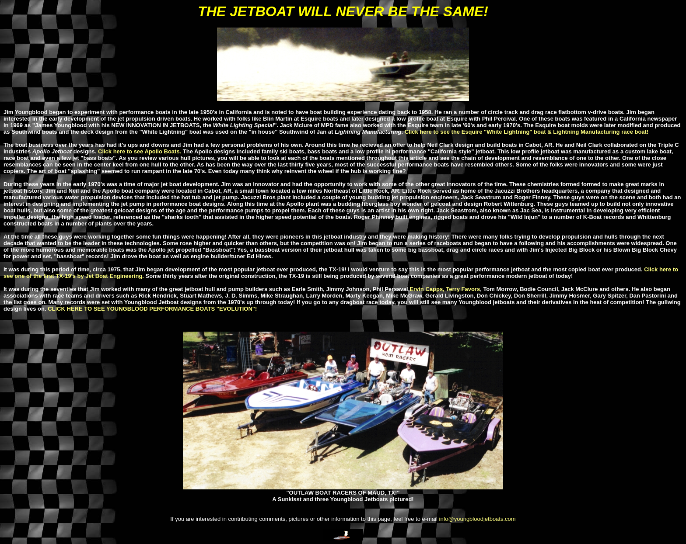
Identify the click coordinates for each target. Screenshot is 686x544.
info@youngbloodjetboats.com (477, 519)
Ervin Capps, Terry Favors (445, 289)
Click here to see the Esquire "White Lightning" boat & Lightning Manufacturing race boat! (527, 131)
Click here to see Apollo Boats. (139, 151)
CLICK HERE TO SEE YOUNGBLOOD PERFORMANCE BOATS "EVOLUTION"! (152, 308)
